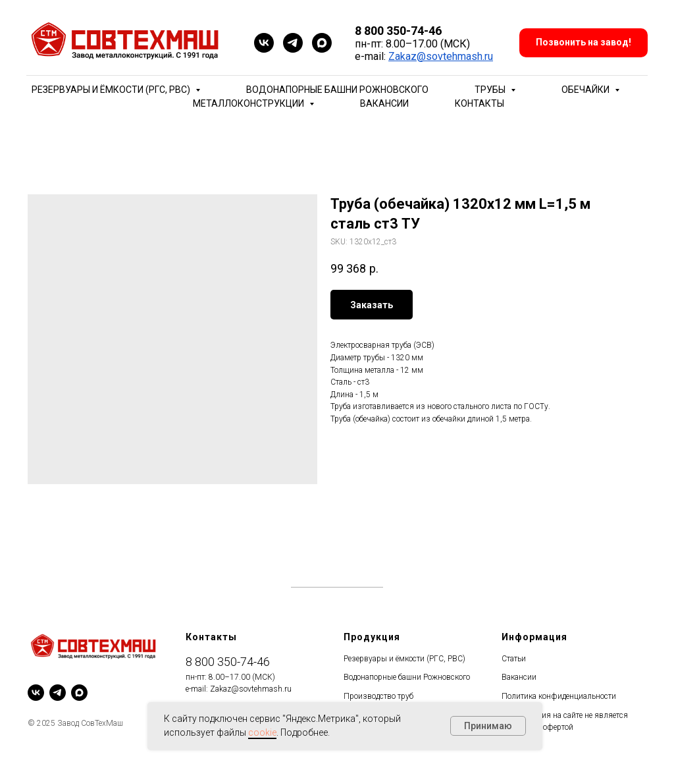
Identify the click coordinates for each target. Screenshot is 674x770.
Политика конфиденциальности (559, 696)
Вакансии (384, 103)
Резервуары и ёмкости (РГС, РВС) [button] (112, 89)
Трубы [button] (491, 89)
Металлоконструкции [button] (249, 103)
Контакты (479, 103)
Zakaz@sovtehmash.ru (440, 56)
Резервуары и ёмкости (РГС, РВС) (404, 658)
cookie (262, 732)
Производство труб (378, 696)
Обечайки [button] (586, 89)
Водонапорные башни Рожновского (337, 89)
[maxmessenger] (322, 43)
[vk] (264, 43)
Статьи (514, 658)
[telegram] (293, 43)
